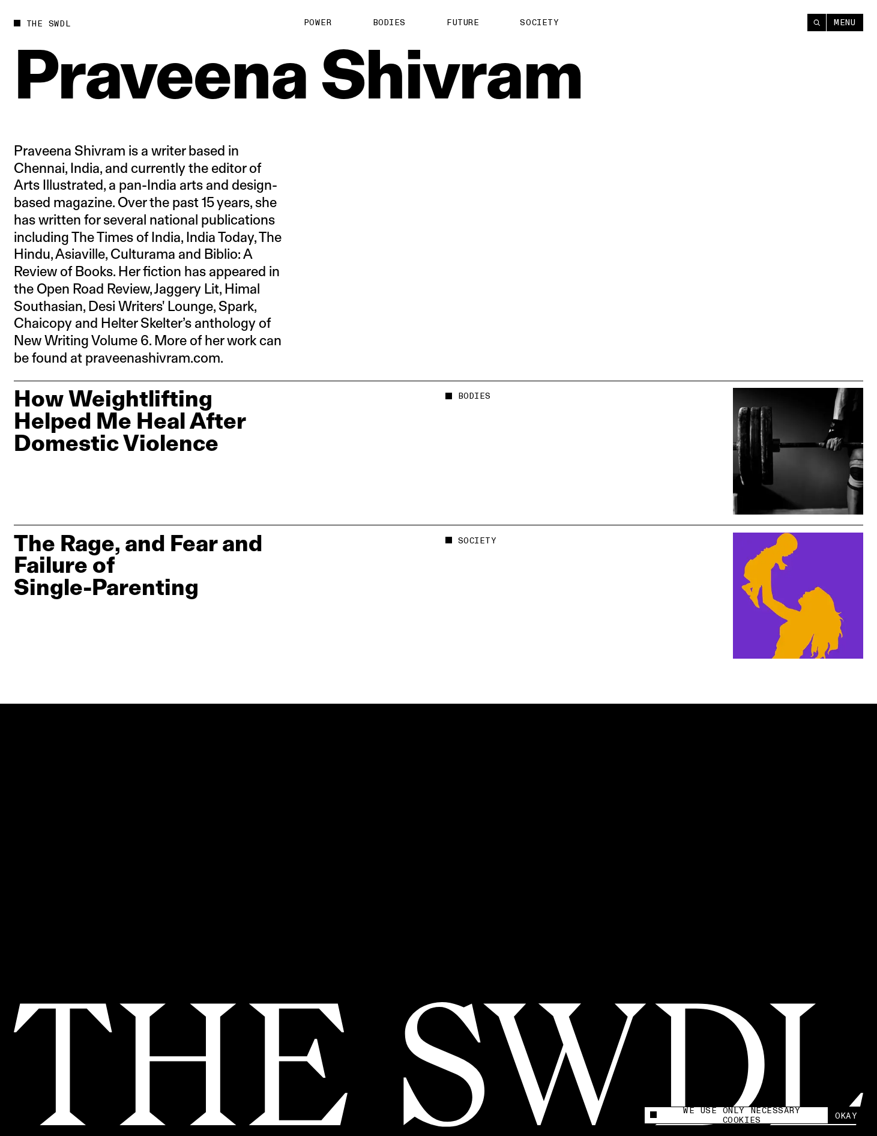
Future (463, 22)
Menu (844, 22)
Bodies (389, 22)
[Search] (816, 22)
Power (318, 22)
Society (539, 22)
